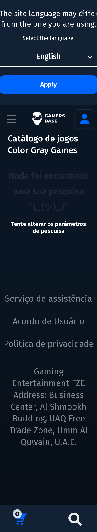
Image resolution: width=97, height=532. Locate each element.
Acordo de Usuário (48, 321)
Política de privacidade (49, 344)
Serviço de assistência (48, 298)
